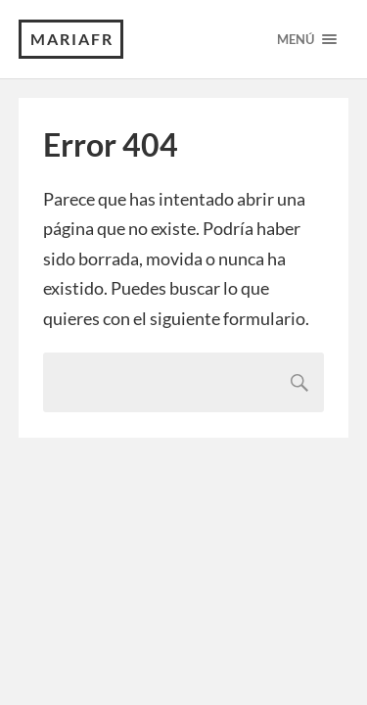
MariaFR (72, 38)
